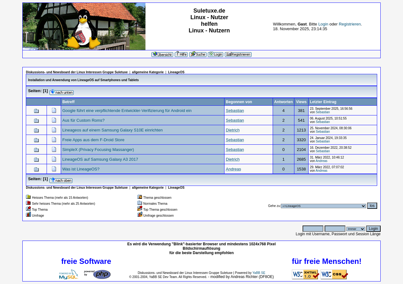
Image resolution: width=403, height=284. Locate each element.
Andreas (321, 161)
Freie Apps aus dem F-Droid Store (93, 139)
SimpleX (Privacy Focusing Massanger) (98, 149)
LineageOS (176, 72)
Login (323, 24)
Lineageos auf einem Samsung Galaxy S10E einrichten (112, 130)
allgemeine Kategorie (148, 72)
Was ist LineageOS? (80, 169)
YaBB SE (259, 273)
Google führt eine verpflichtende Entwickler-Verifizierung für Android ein (126, 110)
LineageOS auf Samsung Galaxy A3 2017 (100, 159)
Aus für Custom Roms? (83, 120)
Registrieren (350, 24)
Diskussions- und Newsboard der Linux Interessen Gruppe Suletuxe (77, 72)
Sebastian (323, 112)
